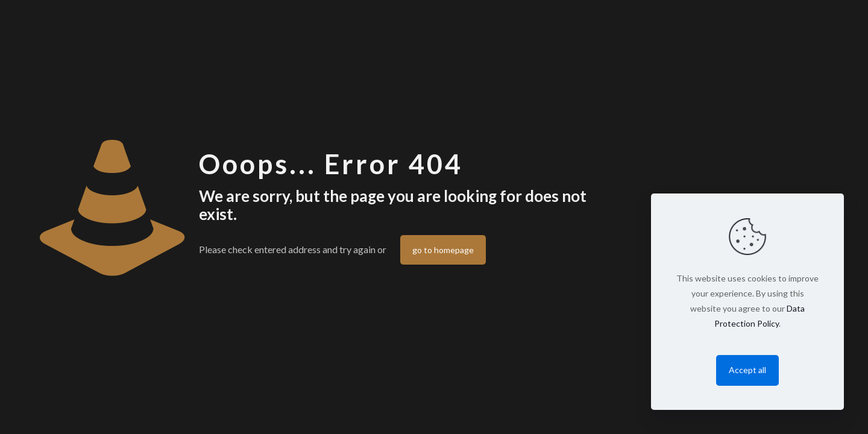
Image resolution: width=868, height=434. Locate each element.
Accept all (747, 370)
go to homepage (443, 250)
